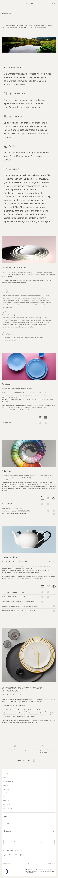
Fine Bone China (8, 781)
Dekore (5, 785)
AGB (29, 863)
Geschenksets (7, 808)
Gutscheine (6, 804)
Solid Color (6, 789)
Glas (4, 796)
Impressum (51, 863)
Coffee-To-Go (7, 800)
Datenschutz (7, 863)
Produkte (6, 777)
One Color (6, 793)
